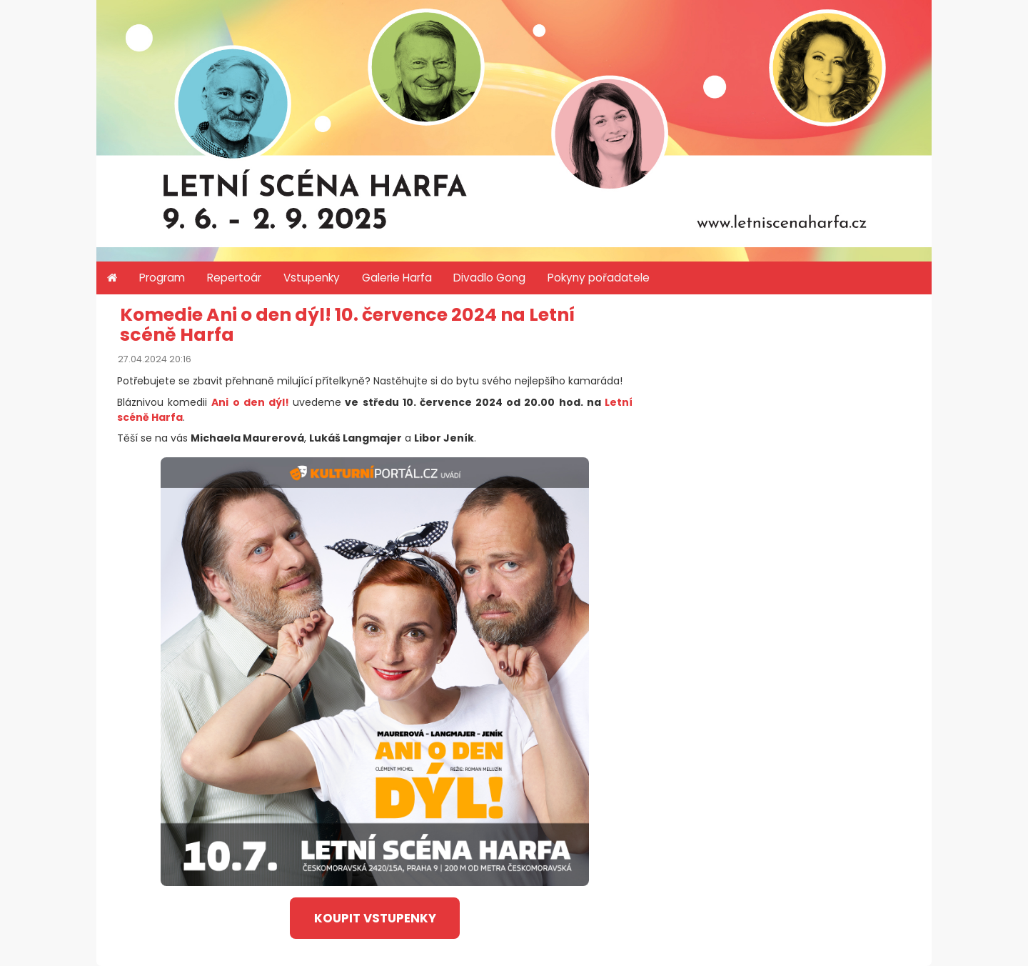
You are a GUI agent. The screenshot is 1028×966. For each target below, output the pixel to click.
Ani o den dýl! (250, 402)
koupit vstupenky (375, 918)
